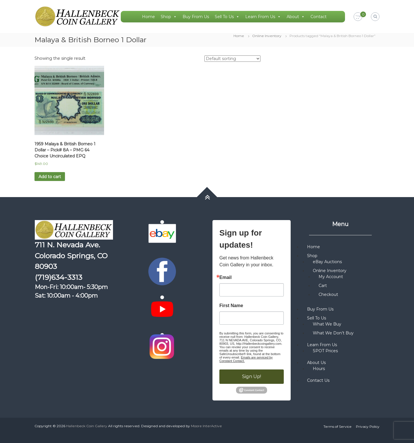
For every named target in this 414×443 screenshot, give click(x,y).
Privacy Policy (367, 426)
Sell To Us (227, 16)
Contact (318, 16)
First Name (231, 305)
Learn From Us (263, 16)
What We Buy (327, 324)
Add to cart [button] (50, 176)
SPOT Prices (325, 350)
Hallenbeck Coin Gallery (86, 426)
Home (148, 16)
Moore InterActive (206, 426)
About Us (316, 362)
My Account (331, 276)
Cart (323, 285)
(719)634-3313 (58, 277)
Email (225, 277)
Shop (169, 16)
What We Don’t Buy (333, 333)
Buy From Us (196, 16)
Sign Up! (251, 376)
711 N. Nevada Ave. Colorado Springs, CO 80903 (71, 255)
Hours (319, 368)
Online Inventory (266, 36)
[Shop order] (232, 58)
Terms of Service (337, 426)
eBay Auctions (327, 261)
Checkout (328, 294)
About (296, 16)
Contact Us (318, 380)
